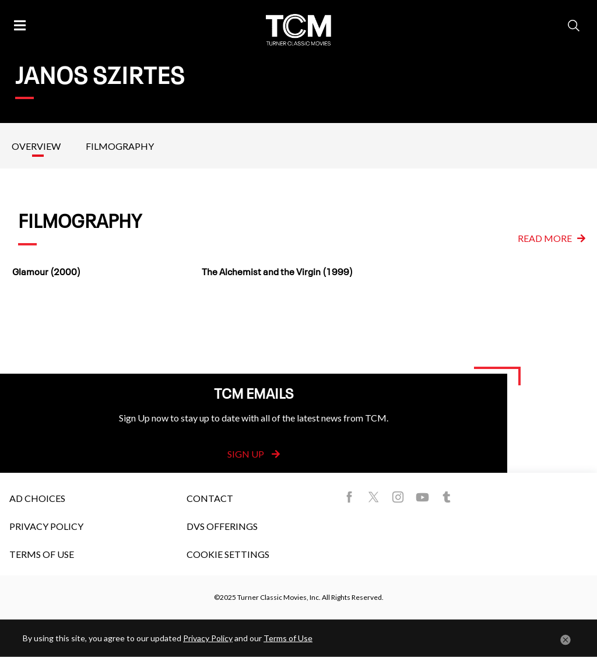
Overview (36, 146)
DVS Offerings (222, 526)
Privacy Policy (46, 526)
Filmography (120, 146)
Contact (210, 498)
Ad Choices (37, 498)
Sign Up (253, 453)
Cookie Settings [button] (228, 554)
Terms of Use (41, 554)
